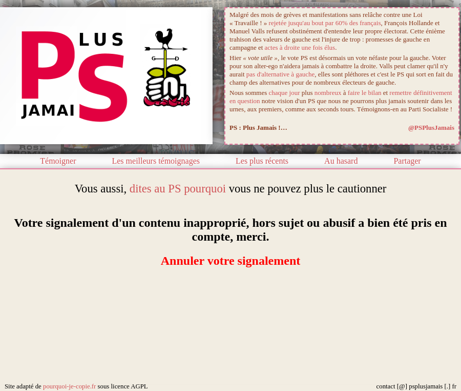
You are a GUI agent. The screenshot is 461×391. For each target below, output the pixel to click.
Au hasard (341, 161)
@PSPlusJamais (431, 127)
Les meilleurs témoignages (156, 161)
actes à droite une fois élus (300, 47)
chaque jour (284, 92)
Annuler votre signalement (230, 260)
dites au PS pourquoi (178, 188)
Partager (407, 161)
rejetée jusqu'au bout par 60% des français (325, 23)
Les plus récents (262, 161)
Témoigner (58, 161)
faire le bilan (365, 92)
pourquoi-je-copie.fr (69, 386)
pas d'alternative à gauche (280, 74)
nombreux (328, 92)
